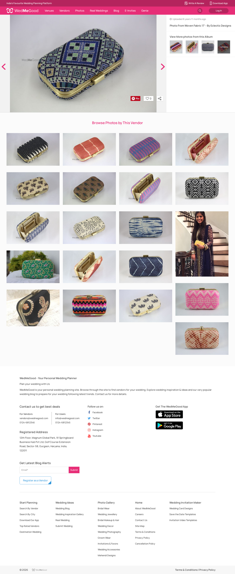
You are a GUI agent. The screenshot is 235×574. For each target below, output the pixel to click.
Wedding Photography (109, 531)
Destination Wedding (30, 531)
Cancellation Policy (145, 543)
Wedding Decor (106, 526)
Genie (144, 10)
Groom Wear (104, 537)
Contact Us (141, 520)
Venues (49, 10)
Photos (79, 10)
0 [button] (148, 98)
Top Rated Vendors (29, 526)
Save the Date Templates (182, 514)
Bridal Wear (104, 508)
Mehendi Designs (107, 555)
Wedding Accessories (109, 549)
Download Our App (29, 520)
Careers (139, 514)
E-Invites (130, 10)
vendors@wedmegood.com (34, 418)
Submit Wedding (63, 526)
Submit (74, 469)
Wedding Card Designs (181, 508)
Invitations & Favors (108, 543)
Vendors (64, 10)
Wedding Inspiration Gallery (69, 514)
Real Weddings (99, 10)
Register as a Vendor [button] (35, 480)
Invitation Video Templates (183, 520)
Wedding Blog (62, 508)
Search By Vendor (29, 508)
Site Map (139, 526)
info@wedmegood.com (67, 418)
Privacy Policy (142, 537)
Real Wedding (62, 520)
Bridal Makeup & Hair (108, 520)
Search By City (27, 514)
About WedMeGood (145, 508)
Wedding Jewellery (107, 514)
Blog (116, 10)
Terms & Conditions (145, 531)
